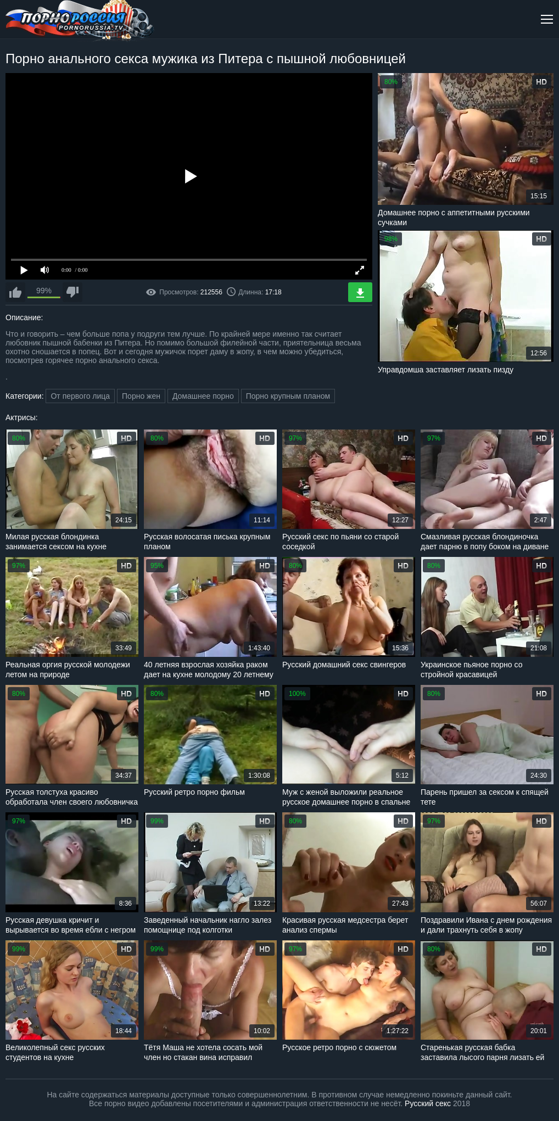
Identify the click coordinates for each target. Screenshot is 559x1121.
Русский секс (428, 1103)
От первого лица (80, 396)
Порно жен (141, 396)
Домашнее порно (203, 396)
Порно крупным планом (288, 396)
